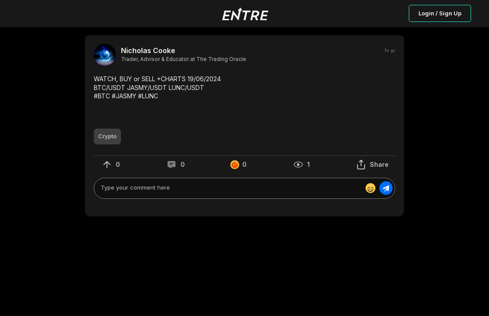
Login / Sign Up (439, 13)
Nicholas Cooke (148, 51)
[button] (244, 88)
